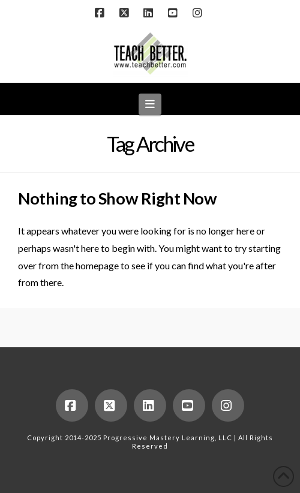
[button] (150, 104)
